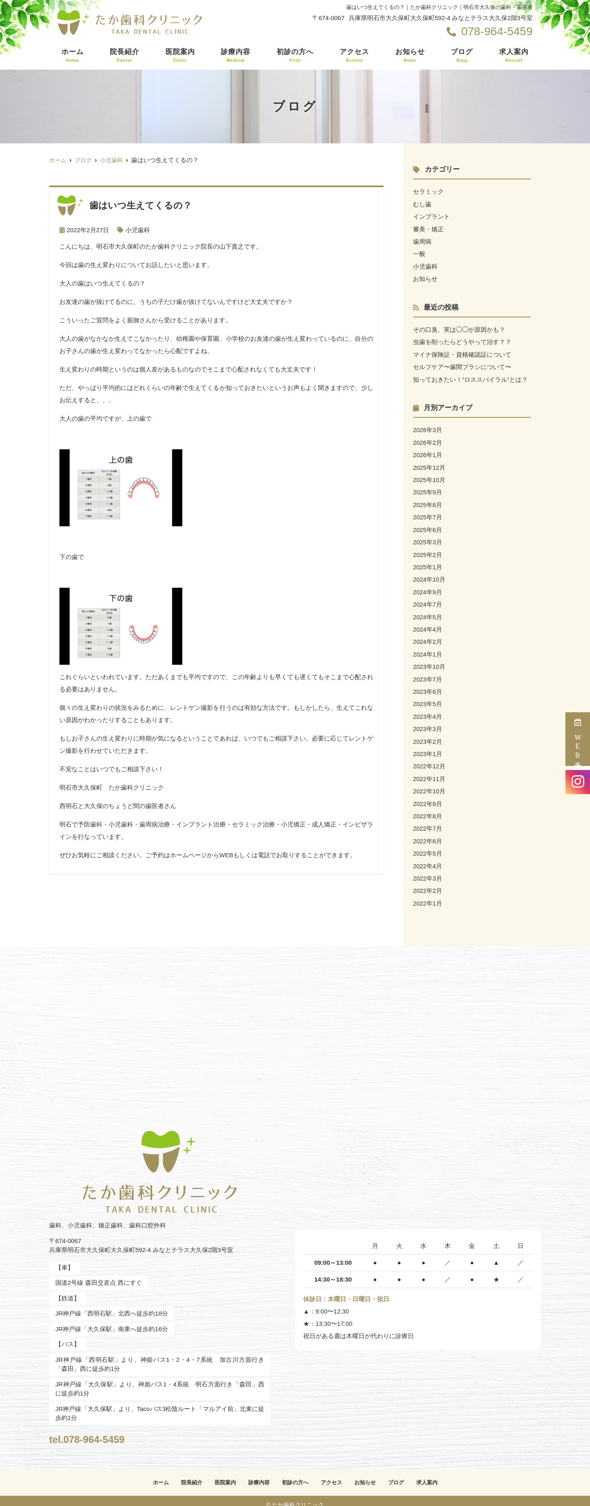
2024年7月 (427, 599)
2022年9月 (427, 796)
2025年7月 (427, 513)
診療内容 (235, 55)
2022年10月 (429, 784)
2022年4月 (427, 857)
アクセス (354, 55)
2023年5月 (427, 698)
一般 (419, 252)
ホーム (72, 55)
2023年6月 (427, 685)
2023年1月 (427, 747)
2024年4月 (427, 624)
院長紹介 (124, 55)
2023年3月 (427, 722)
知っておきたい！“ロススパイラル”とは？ (470, 377)
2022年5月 (427, 845)
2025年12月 (429, 464)
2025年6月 (427, 526)
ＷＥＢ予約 (578, 739)
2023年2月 (427, 734)
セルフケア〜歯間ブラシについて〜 (462, 365)
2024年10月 (429, 575)
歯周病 (422, 240)
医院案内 (180, 55)
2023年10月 (429, 661)
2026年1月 (427, 452)
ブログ (462, 55)
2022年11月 (429, 771)
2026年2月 (427, 440)
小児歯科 (137, 229)
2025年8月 (427, 501)
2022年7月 (427, 821)
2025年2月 (427, 550)
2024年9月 (427, 587)
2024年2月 (427, 636)
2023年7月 (427, 673)
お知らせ (410, 55)
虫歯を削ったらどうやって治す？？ (462, 340)
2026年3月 (427, 427)
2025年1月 (427, 562)
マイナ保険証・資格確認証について (462, 352)
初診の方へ (295, 55)
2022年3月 (427, 870)
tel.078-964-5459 (102, 1429)
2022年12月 (429, 759)
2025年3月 (427, 538)
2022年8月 (427, 808)
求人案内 (514, 55)
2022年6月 (427, 833)
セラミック (428, 191)
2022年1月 (427, 894)
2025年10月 (429, 476)
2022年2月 (427, 882)
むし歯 (422, 203)
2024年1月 (427, 648)
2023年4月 (427, 710)
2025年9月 (427, 489)
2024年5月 (427, 612)
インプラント (431, 216)
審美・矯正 (428, 228)
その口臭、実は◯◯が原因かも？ (459, 328)
